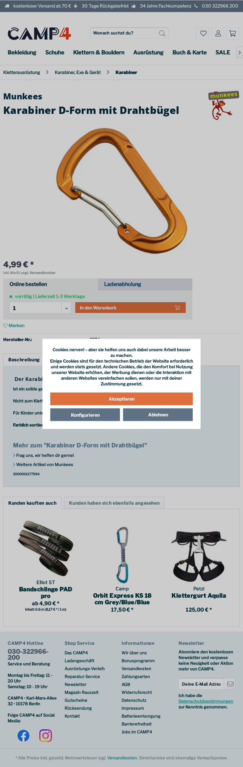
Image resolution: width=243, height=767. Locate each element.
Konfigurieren (85, 414)
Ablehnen (158, 414)
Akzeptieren (121, 398)
